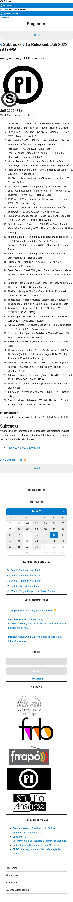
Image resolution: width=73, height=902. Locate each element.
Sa (54, 517)
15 (27, 535)
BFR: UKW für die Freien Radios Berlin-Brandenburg (39, 841)
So (62, 517)
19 (63, 535)
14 (19, 535)
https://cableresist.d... (19, 641)
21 (19, 540)
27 (10, 546)
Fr (45, 517)
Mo (10, 517)
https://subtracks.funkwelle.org (23, 447)
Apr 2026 (36, 511)
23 (36, 540)
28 (19, 546)
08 (27, 529)
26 (63, 540)
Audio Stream (4, 9)
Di (19, 517)
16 (36, 535)
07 (19, 529)
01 (27, 523)
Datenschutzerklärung (17, 890)
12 (63, 529)
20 (10, 540)
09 (36, 529)
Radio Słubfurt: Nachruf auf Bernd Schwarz (35, 845)
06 (10, 529)
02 (36, 523)
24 (45, 540)
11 (54, 529)
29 (27, 546)
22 (27, 540)
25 (54, 540)
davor (36, 35)
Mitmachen (12, 875)
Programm (11, 868)
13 (10, 535)
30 (10, 523)
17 (45, 535)
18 (54, 535)
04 (54, 523)
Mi (27, 517)
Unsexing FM (19, 836)
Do (36, 517)
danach (37, 468)
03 (45, 523)
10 (45, 529)
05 (63, 523)
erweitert (38, 679)
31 (19, 523)
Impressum (12, 882)
